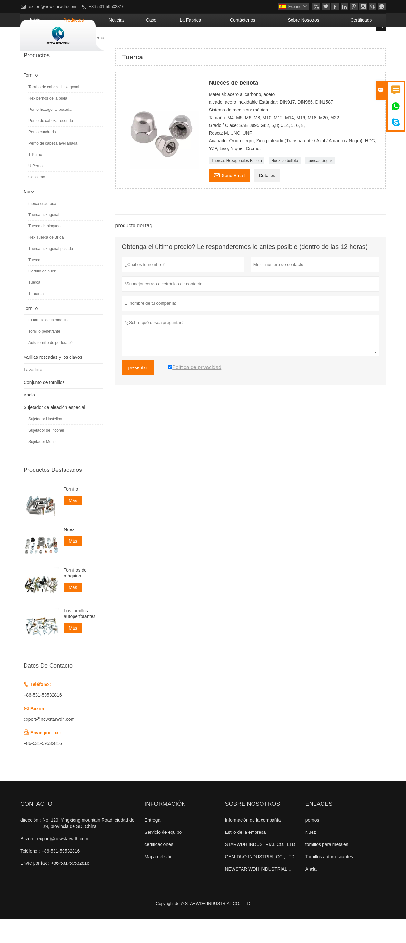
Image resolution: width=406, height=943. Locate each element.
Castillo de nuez (42, 294)
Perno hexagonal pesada (49, 133)
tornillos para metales (326, 868)
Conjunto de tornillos (44, 405)
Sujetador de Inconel (46, 454)
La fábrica (237, 43)
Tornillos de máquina (75, 596)
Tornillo (31, 98)
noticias (181, 43)
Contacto (36, 827)
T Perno (35, 178)
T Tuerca (36, 317)
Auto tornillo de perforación (51, 366)
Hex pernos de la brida (47, 121)
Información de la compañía (253, 843)
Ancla (29, 418)
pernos (312, 843)
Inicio (119, 43)
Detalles (267, 199)
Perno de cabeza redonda (50, 144)
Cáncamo (36, 200)
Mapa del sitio (158, 880)
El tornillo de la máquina (49, 343)
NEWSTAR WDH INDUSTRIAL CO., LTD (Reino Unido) (280, 892)
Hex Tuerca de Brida (46, 261)
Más (73, 524)
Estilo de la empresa (245, 855)
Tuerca (34, 283)
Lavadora (33, 393)
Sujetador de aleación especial (54, 430)
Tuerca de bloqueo (44, 249)
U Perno (35, 189)
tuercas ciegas (320, 184)
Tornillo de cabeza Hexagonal (53, 110)
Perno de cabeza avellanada (52, 167)
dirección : (30, 843)
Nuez (77, 61)
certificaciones (158, 868)
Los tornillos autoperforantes (79, 637)
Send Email (229, 198)
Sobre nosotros (323, 43)
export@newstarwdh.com (52, 6)
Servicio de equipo (163, 855)
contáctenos (277, 43)
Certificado (367, 43)
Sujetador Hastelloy (45, 442)
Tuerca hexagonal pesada (50, 272)
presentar (137, 391)
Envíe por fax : (34, 886)
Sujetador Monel (42, 465)
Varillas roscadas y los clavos (53, 380)
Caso (207, 43)
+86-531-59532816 (106, 6)
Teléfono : (30, 874)
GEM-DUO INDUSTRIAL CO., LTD (259, 880)
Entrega (152, 843)
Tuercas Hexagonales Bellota (237, 184)
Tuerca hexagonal (43, 238)
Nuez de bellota (284, 184)
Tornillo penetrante (44, 355)
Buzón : (27, 862)
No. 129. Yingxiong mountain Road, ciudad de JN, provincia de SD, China (88, 847)
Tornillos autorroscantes (329, 880)
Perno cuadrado (42, 155)
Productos (148, 43)
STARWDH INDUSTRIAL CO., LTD (260, 868)
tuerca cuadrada (42, 227)
